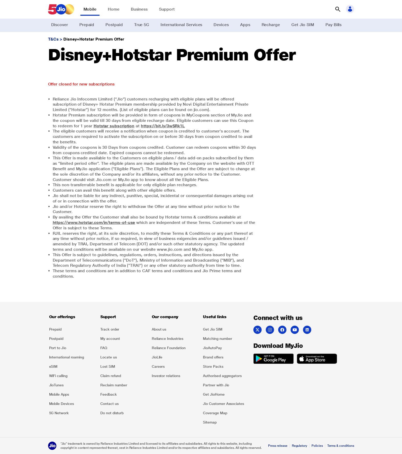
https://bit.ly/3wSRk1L (163, 125)
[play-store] (273, 359)
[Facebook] (282, 330)
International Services (181, 24)
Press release (277, 446)
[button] (337, 9)
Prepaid (86, 24)
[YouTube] (295, 330)
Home (113, 9)
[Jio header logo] (61, 9)
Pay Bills (333, 24)
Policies (317, 446)
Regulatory (299, 446)
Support (167, 9)
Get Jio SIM (302, 24)
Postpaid (114, 24)
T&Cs (53, 39)
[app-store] (317, 359)
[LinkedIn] (307, 330)
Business (139, 9)
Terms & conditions (340, 446)
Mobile (90, 9)
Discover (59, 24)
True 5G (141, 24)
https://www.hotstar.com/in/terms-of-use (94, 222)
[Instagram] (270, 330)
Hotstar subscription (114, 125)
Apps (245, 24)
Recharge (271, 24)
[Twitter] (257, 330)
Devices (221, 24)
